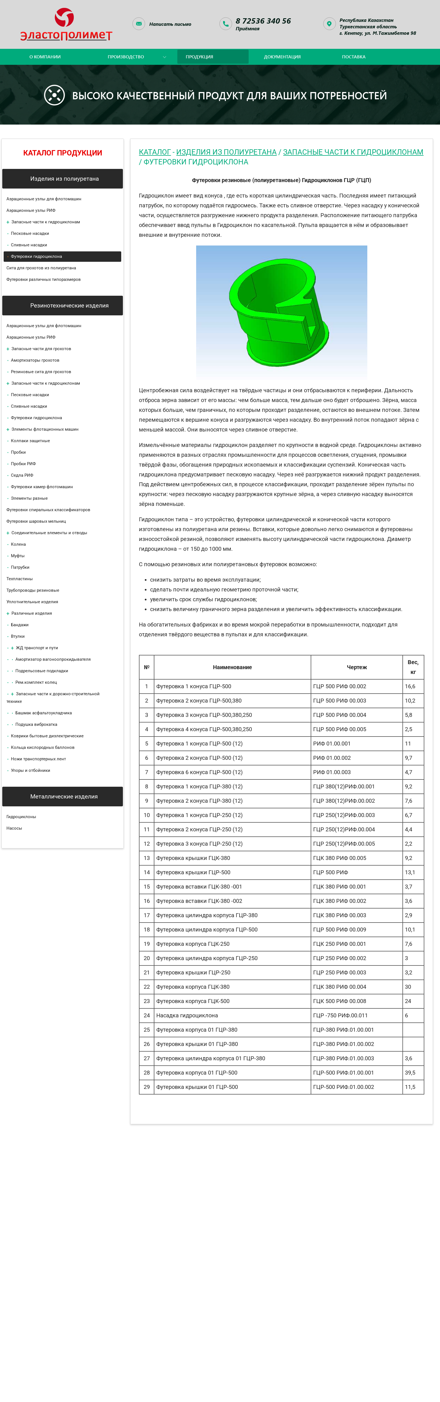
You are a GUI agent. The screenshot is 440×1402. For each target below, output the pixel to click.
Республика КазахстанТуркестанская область (378, 26)
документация (282, 56)
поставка (354, 56)
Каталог (155, 152)
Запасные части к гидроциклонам (353, 152)
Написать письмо (170, 24)
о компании (45, 56)
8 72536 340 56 (263, 20)
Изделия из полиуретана (226, 152)
